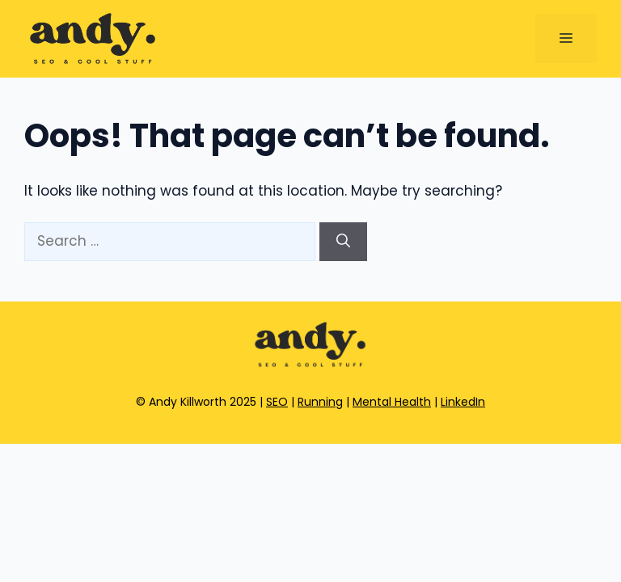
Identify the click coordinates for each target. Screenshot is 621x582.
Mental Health (392, 402)
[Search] (343, 241)
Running (320, 402)
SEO (277, 402)
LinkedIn (463, 402)
